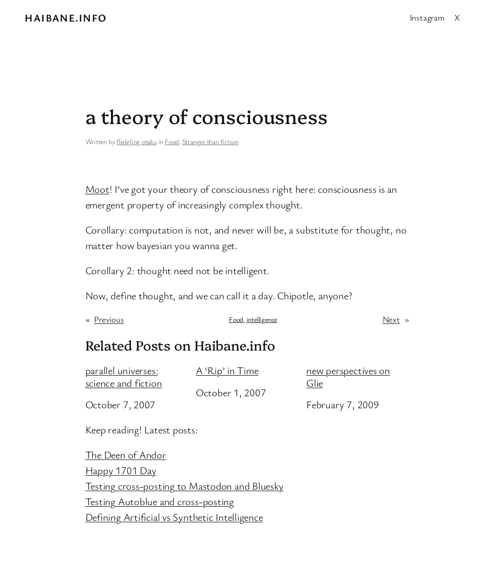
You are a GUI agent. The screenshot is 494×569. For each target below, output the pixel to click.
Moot (97, 189)
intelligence (261, 319)
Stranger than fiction (210, 141)
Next (391, 319)
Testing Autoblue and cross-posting (159, 501)
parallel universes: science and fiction (123, 376)
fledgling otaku (136, 141)
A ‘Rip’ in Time (227, 370)
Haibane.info (65, 18)
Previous (109, 319)
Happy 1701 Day (121, 470)
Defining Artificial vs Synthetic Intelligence (174, 517)
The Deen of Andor (125, 454)
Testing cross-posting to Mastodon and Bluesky (184, 486)
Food (172, 141)
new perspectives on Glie (348, 376)
